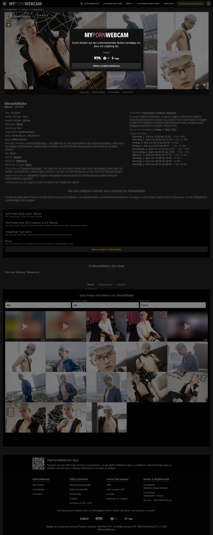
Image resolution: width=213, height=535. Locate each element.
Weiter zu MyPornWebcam (106, 66)
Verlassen (106, 52)
